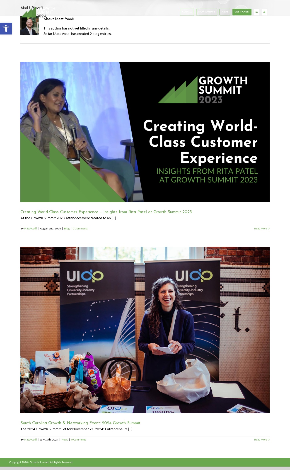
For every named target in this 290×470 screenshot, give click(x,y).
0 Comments (80, 228)
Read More (260, 228)
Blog (67, 228)
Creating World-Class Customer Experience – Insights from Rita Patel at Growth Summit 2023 (106, 212)
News (64, 439)
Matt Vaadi (30, 228)
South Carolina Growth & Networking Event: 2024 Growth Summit (80, 423)
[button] (6, 28)
